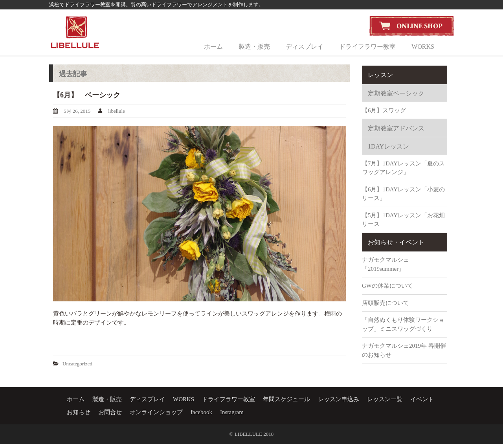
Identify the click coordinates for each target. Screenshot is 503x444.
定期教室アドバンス (396, 128)
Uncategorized (77, 364)
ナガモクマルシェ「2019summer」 (385, 264)
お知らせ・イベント (396, 242)
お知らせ (78, 412)
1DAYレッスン (388, 146)
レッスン (380, 75)
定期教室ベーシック (396, 93)
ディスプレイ (304, 46)
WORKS (422, 46)
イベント (422, 399)
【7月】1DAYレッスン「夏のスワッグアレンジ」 (403, 168)
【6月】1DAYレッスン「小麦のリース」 (403, 194)
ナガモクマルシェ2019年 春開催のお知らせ (404, 350)
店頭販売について (385, 303)
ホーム (213, 46)
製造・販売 (254, 46)
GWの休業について (387, 286)
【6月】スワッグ (384, 110)
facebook (201, 412)
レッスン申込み (338, 399)
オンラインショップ (156, 412)
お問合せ (110, 412)
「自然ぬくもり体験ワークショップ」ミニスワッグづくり (403, 324)
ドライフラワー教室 (367, 46)
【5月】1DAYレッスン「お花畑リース (403, 220)
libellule (116, 111)
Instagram (232, 412)
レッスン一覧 (384, 399)
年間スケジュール (286, 399)
